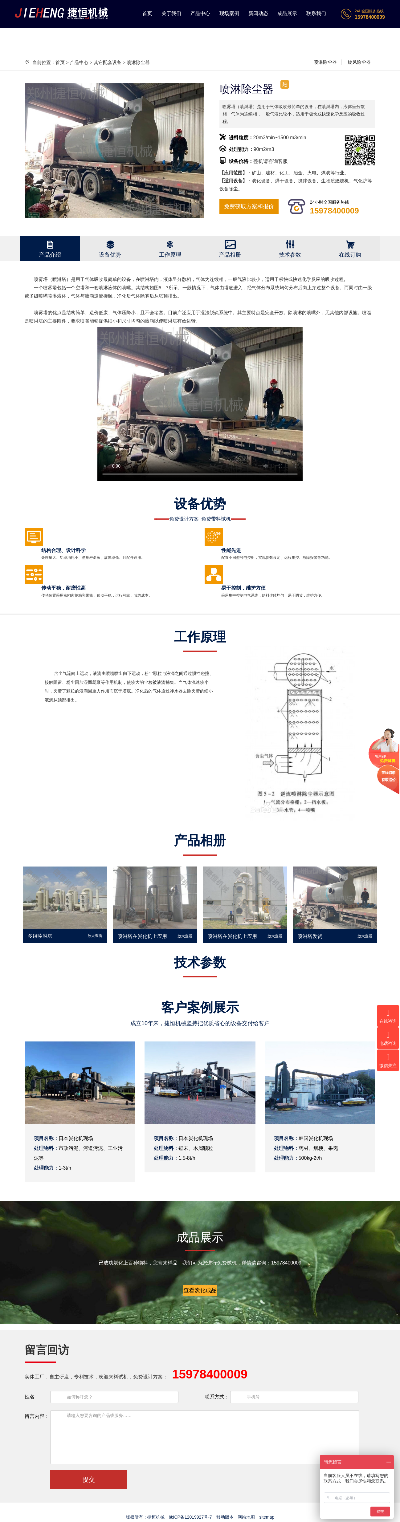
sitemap (266, 1517)
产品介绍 (50, 255)
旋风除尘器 (359, 62)
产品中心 (200, 13)
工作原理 (170, 255)
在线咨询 (388, 1016)
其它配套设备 (107, 62)
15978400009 (334, 210)
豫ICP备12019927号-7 (190, 1517)
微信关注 (388, 1060)
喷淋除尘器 (325, 62)
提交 (89, 1479)
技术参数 (290, 255)
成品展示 (287, 13)
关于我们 (171, 13)
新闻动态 (258, 13)
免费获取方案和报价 (249, 206)
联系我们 (316, 13)
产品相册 (230, 255)
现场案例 (229, 13)
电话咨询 (388, 1038)
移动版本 (225, 1517)
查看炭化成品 (200, 1290)
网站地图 (246, 1517)
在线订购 (350, 255)
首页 (147, 13)
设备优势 (110, 255)
